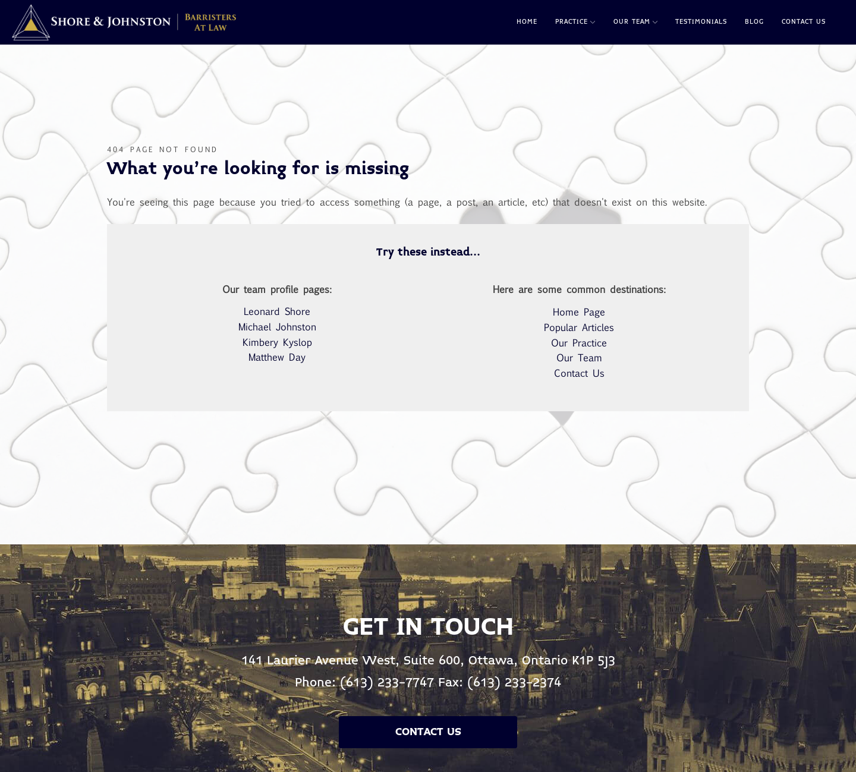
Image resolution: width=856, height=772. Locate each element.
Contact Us (804, 22)
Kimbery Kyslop (277, 342)
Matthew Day (277, 357)
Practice (575, 22)
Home (527, 22)
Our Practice (579, 342)
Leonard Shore (277, 311)
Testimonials (701, 22)
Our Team (635, 22)
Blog (754, 22)
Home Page (579, 311)
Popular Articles (579, 327)
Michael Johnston (277, 326)
